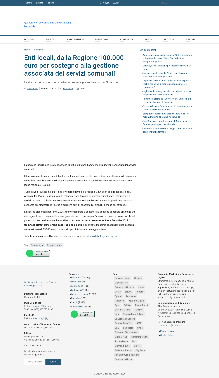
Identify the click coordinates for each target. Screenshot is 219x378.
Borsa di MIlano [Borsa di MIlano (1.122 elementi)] (122, 309)
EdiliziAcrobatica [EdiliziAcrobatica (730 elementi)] (123, 350)
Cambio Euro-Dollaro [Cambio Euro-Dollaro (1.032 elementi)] (133, 314)
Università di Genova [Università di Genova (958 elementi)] (125, 319)
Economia (76, 277)
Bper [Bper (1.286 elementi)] (117, 305)
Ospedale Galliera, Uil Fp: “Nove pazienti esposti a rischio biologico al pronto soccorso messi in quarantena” (167, 84)
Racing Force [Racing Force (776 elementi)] (121, 341)
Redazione (32, 88)
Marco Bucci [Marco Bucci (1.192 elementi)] (141, 305)
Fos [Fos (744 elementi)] (134, 341)
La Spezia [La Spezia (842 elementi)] (128, 328)
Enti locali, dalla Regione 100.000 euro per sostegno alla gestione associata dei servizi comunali (74, 65)
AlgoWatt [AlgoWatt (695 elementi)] (140, 350)
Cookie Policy (167, 335)
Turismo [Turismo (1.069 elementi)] (139, 309)
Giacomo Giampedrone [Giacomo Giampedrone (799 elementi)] (126, 332)
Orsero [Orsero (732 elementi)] (137, 346)
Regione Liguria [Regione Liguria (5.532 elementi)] (122, 278)
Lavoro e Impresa (80, 294)
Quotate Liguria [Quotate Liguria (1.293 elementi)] (136, 301)
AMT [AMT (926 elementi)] (139, 323)
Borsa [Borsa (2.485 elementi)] (141, 287)
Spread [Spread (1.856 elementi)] (118, 296)
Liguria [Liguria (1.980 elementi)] (128, 292)
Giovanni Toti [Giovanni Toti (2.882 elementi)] (121, 283)
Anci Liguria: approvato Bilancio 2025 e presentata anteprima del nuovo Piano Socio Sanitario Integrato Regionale (167, 58)
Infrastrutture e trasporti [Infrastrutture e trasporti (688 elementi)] (127, 355)
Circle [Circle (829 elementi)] (140, 328)
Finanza (75, 281)
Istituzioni (68, 88)
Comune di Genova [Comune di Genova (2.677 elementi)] (124, 287)
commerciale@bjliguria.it (41, 318)
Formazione (77, 286)
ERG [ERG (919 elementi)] (117, 328)
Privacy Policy (167, 331)
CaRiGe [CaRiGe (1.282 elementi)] (127, 305)
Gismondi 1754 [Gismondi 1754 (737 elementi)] (122, 346)
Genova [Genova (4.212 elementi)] (138, 278)
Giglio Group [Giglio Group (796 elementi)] (121, 337)
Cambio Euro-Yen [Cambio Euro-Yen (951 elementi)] (123, 323)
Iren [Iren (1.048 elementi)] (117, 314)
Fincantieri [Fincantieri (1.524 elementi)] (120, 301)
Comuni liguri (37, 245)
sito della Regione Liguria (103, 236)
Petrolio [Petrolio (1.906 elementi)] (140, 292)
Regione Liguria (54, 245)
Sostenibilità (77, 306)
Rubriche (75, 298)
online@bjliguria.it (43, 306)
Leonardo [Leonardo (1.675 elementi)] (131, 296)
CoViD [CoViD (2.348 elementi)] (118, 292)
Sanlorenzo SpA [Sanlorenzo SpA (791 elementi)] (139, 337)
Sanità (74, 302)
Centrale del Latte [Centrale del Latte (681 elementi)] (123, 359)
